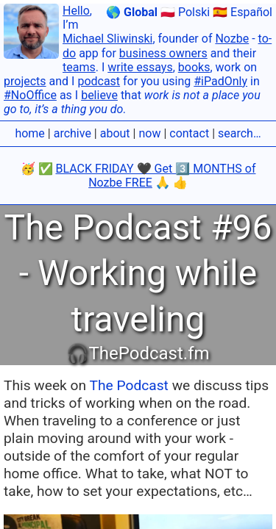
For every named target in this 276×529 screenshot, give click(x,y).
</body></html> (138, 264)
